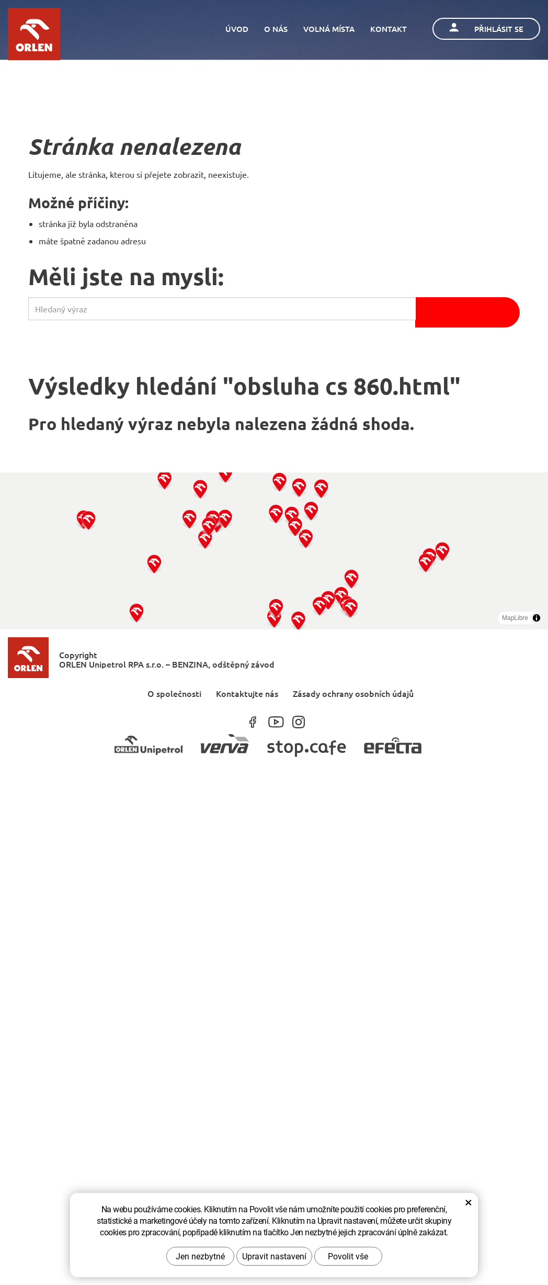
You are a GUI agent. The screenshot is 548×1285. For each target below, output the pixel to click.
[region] (274, 550)
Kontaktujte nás (247, 692)
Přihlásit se (486, 28)
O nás (276, 29)
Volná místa (329, 29)
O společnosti (174, 692)
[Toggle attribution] (536, 618)
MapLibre (515, 618)
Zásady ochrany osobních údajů (353, 692)
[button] (136, 612)
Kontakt (388, 29)
